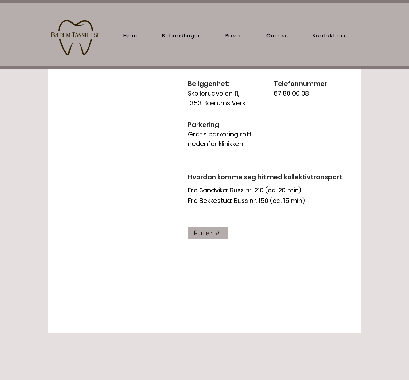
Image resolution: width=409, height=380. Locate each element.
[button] (181, 35)
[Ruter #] (208, 233)
